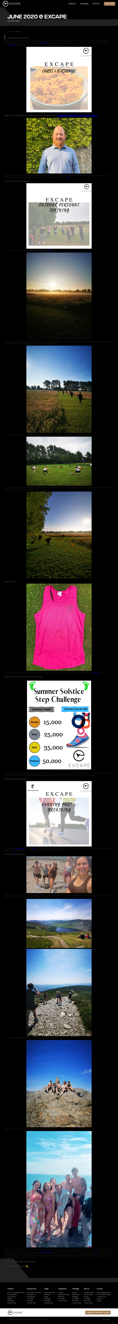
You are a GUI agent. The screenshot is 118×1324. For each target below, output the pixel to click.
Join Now (109, 4)
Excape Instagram (45, 1251)
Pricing (99, 1300)
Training (49, 250)
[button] (72, 4)
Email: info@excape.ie (104, 1292)
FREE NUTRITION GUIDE (98, 1312)
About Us (100, 1298)
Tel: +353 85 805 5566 (103, 1294)
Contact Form (101, 1296)
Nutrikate (43, 43)
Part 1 (34, 848)
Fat (15, 45)
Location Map (11, 1303)
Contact (96, 4)
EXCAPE (95, 673)
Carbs (11, 45)
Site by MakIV (106, 1319)
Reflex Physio (20, 848)
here (15, 850)
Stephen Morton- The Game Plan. (77, 115)
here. (68, 177)
